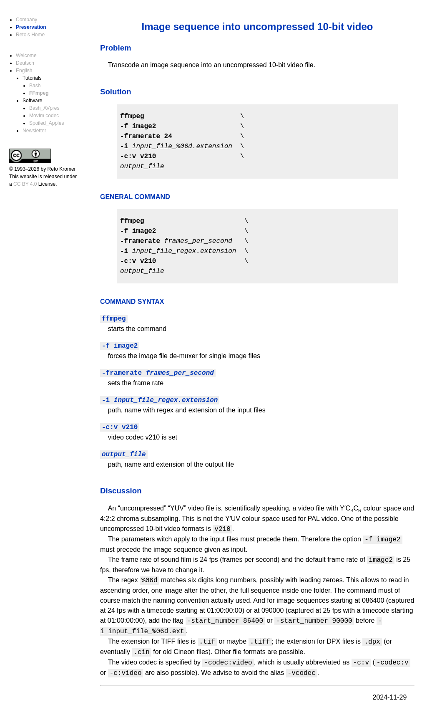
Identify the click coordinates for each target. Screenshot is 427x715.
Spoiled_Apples (46, 123)
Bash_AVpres (44, 108)
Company (26, 20)
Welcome (26, 55)
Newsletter (34, 131)
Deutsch (25, 63)
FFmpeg (39, 93)
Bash (34, 85)
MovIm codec (44, 116)
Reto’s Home (30, 35)
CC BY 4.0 (25, 184)
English (24, 70)
